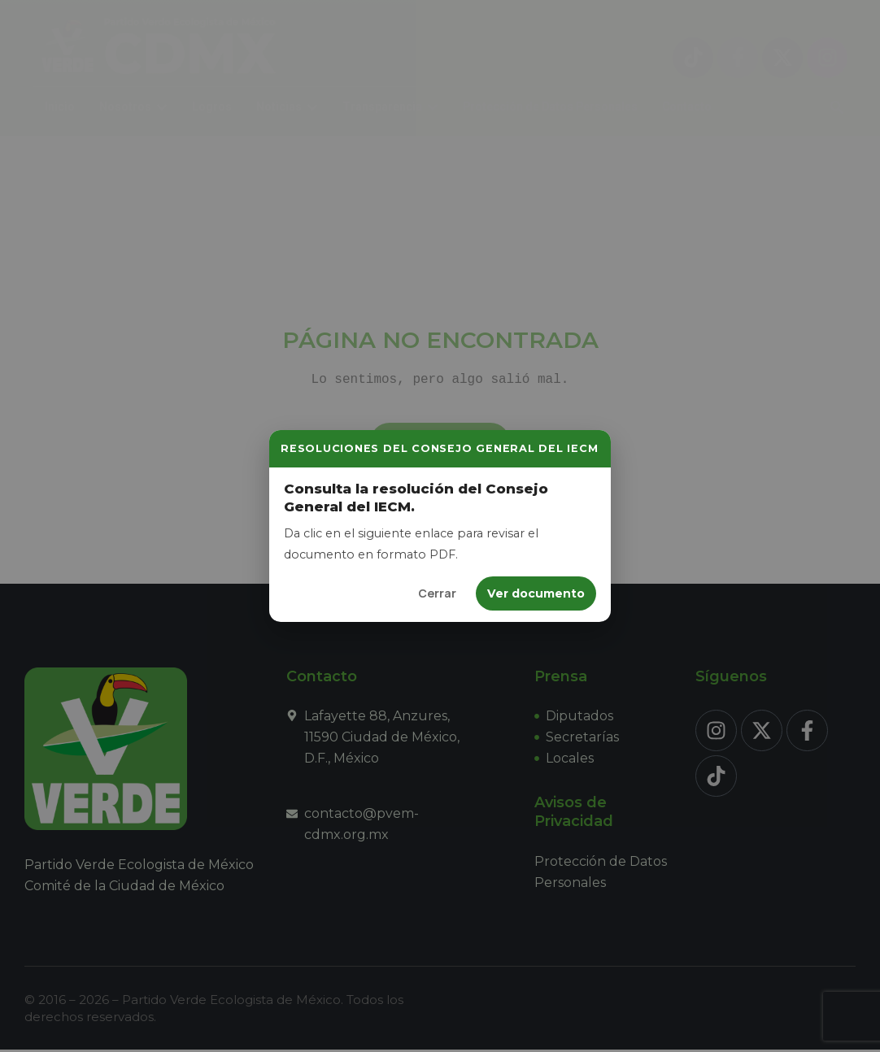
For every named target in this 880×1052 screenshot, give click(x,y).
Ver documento (536, 593)
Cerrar (437, 593)
